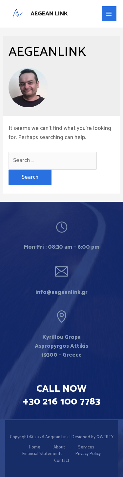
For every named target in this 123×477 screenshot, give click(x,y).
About (59, 447)
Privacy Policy (88, 454)
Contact (61, 461)
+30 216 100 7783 (61, 402)
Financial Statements (42, 454)
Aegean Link (49, 14)
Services (86, 447)
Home (34, 447)
